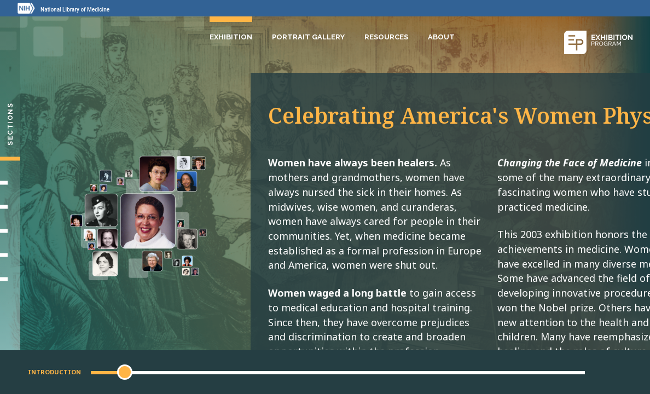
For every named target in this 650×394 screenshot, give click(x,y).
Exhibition (231, 37)
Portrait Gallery (308, 37)
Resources (386, 37)
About (441, 37)
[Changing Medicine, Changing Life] (10, 231)
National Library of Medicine (74, 10)
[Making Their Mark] (10, 207)
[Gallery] (10, 255)
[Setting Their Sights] (10, 183)
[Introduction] (10, 159)
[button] (124, 372)
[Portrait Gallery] (10, 279)
